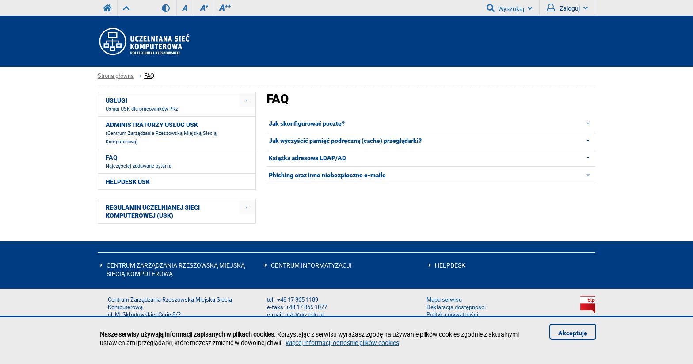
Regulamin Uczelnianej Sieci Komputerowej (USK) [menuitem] (153, 211)
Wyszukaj (509, 8)
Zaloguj (567, 8)
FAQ (149, 76)
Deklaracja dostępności (456, 307)
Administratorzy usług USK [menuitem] (161, 133)
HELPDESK (450, 265)
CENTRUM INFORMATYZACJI (311, 265)
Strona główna (116, 76)
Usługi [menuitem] (142, 104)
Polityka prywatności (452, 314)
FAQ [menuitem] (138, 161)
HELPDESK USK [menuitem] (128, 181)
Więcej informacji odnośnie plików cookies (342, 342)
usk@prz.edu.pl (304, 314)
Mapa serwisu (444, 299)
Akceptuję (572, 333)
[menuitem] (247, 100)
